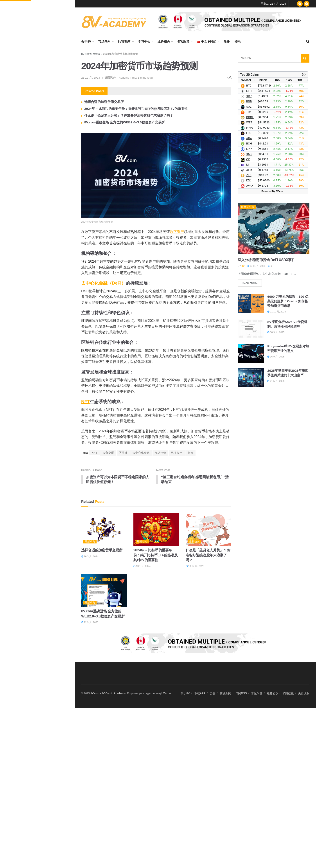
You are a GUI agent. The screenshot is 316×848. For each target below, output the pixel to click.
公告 (212, 693)
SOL (248, 106)
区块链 (123, 452)
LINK (249, 149)
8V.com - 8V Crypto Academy (107, 693)
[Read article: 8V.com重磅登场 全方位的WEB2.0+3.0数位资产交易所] (104, 590)
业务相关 (164, 41)
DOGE (250, 117)
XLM (249, 170)
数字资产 (177, 232)
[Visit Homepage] (114, 21)
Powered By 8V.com (272, 191)
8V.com (167, 693)
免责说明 (303, 693)
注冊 (227, 41)
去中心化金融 (141, 452)
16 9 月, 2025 (275, 356)
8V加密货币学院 (90, 54)
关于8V (86, 41)
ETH (249, 91)
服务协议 (272, 693)
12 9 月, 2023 (89, 622)
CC (248, 159)
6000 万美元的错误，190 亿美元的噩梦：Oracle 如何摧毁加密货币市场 (287, 301)
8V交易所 (124, 41)
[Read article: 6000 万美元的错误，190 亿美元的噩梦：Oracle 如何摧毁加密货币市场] (251, 303)
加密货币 (108, 452)
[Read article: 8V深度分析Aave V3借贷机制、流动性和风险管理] (251, 329)
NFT (85, 401)
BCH (249, 143)
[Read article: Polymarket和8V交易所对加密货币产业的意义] (251, 353)
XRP (248, 96)
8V (243, 266)
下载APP (200, 693)
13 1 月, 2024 (142, 566)
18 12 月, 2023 (195, 566)
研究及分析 (247, 207)
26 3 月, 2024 (89, 556)
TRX (248, 112)
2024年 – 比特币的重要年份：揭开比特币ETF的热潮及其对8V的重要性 (136, 108)
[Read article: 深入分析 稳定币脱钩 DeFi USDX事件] (273, 228)
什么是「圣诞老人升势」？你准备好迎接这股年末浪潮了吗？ (128, 115)
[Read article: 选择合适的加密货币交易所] (104, 529)
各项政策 (183, 41)
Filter (64, 4)
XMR (249, 154)
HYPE (249, 128)
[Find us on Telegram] (300, 3)
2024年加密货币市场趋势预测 (31, 35)
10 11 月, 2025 (256, 266)
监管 (190, 452)
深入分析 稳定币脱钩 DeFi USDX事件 (266, 260)
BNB (249, 101)
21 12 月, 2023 (90, 77)
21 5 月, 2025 (275, 381)
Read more (252, 282)
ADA (249, 138)
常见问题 (256, 693)
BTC (248, 85)
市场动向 (104, 41)
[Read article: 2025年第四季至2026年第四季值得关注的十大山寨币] (251, 377)
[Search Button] (307, 41)
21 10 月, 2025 (276, 311)
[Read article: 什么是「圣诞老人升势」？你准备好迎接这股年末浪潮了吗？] (208, 529)
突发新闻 (225, 693)
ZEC (248, 175)
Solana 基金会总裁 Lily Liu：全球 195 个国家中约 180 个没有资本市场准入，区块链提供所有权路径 (46, 182)
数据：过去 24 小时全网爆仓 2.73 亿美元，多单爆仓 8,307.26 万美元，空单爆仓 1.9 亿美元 (46, 81)
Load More (37, 346)
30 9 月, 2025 (275, 332)
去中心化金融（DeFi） (103, 283)
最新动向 (111, 77)
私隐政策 (288, 693)
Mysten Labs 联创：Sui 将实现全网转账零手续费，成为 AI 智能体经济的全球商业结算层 (47, 276)
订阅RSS (241, 693)
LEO (248, 133)
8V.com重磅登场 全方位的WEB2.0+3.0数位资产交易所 (124, 122)
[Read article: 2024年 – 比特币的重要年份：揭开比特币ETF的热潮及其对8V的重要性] (156, 529)
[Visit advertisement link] (231, 21)
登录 (238, 41)
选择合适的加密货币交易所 (104, 102)
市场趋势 (160, 452)
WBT (249, 122)
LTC (248, 180)
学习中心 (144, 41)
